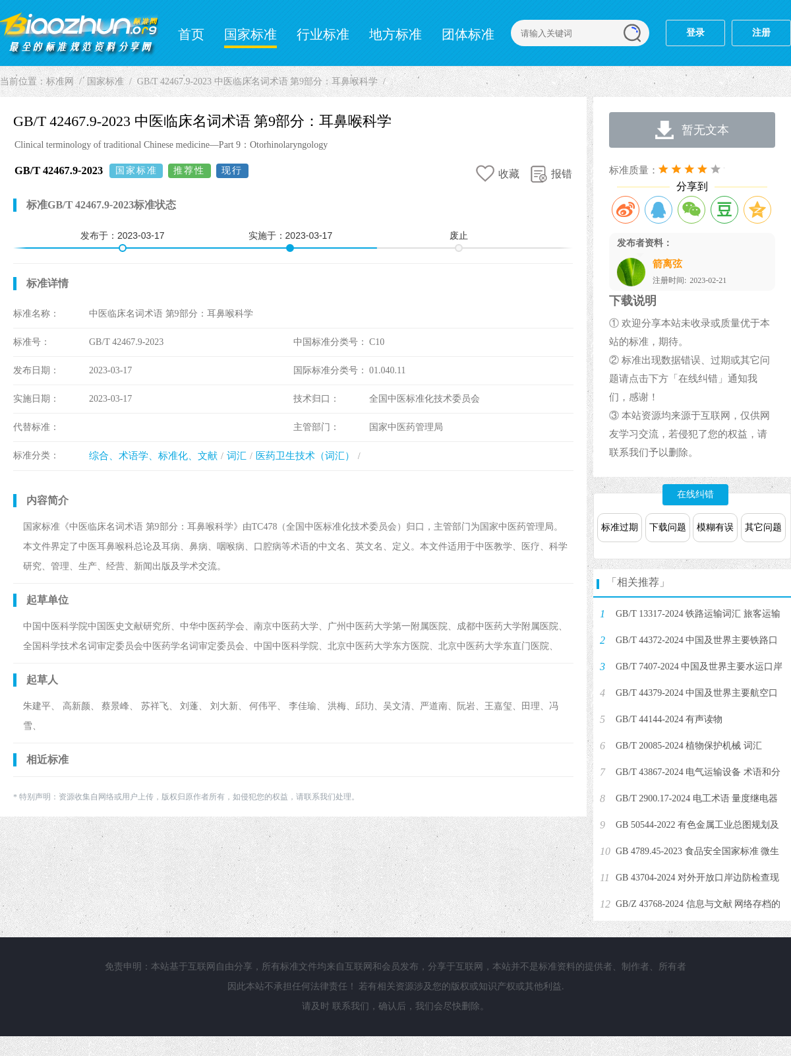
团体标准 (468, 34)
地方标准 (395, 34)
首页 (191, 34)
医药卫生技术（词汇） (305, 455)
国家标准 (250, 34)
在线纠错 (695, 494)
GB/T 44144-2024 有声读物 (669, 719)
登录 (695, 33)
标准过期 (619, 527)
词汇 (237, 455)
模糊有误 (715, 527)
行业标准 (323, 34)
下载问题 (667, 527)
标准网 (79, 33)
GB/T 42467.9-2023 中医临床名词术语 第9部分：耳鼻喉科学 (257, 81)
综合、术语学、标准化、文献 (153, 455)
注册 (761, 33)
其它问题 (763, 527)
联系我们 (350, 1006)
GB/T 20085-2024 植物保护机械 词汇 (689, 746)
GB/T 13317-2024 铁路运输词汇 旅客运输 (698, 614)
